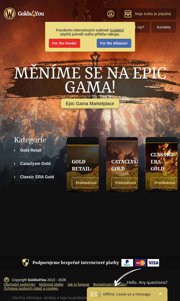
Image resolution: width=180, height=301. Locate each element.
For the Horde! (64, 43)
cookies (117, 30)
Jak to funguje (78, 284)
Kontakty (164, 27)
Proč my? (136, 27)
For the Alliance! (114, 43)
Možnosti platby (51, 284)
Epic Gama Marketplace (90, 103)
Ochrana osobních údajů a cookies (31, 288)
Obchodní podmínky (19, 284)
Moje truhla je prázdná (147, 13)
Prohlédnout (86, 183)
